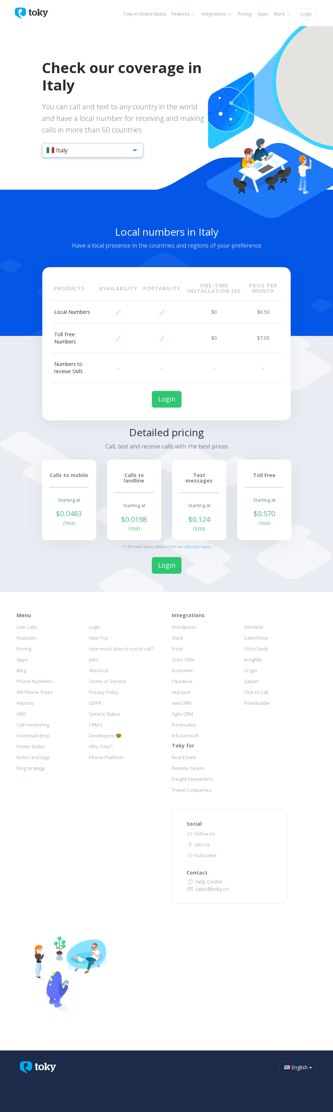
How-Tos (98, 638)
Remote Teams (188, 768)
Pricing (245, 14)
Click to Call (256, 692)
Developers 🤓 (105, 735)
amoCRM (181, 703)
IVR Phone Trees (35, 692)
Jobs (93, 659)
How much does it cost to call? (121, 648)
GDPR (95, 703)
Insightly (253, 659)
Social (194, 823)
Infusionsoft (185, 735)
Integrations (216, 14)
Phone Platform (106, 757)
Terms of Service (107, 681)
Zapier (251, 681)
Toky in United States (144, 14)
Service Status (104, 714)
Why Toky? (100, 746)
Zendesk (254, 627)
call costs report (197, 546)
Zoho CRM (183, 659)
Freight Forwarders (192, 779)
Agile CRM (182, 714)
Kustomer (182, 670)
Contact (197, 872)
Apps (262, 14)
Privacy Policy (104, 692)
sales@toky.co (208, 888)
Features (184, 14)
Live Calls (27, 627)
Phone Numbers (34, 681)
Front (177, 648)
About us (98, 670)
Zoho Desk (256, 648)
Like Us (198, 844)
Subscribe (201, 855)
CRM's (95, 724)
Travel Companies (192, 790)
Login (306, 14)
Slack (177, 638)
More (282, 14)
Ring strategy (31, 768)
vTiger (250, 670)
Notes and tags (33, 757)
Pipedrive (182, 681)
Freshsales (184, 724)
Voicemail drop (33, 735)
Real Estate (184, 757)
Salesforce (256, 638)
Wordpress (184, 627)
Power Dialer (31, 746)
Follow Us (201, 833)
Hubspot (181, 692)
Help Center (205, 881)
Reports (25, 703)
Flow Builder (257, 703)
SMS (21, 714)
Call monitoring (33, 724)
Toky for (183, 745)
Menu (24, 615)
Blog (21, 670)
